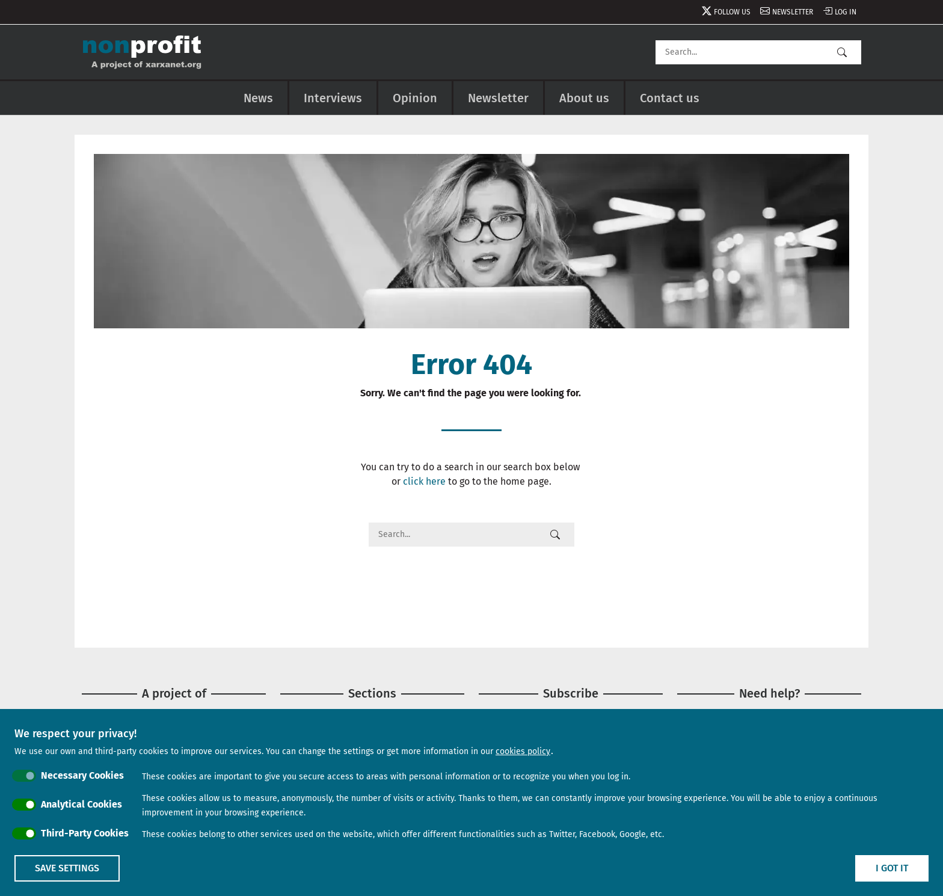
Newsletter (792, 12)
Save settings (67, 868)
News (258, 98)
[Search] (758, 52)
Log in (845, 12)
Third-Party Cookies (85, 833)
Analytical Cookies (81, 804)
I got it (892, 868)
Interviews (333, 98)
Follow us (732, 12)
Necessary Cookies (82, 775)
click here (424, 481)
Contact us (669, 98)
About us (584, 98)
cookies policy (523, 751)
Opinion (415, 98)
